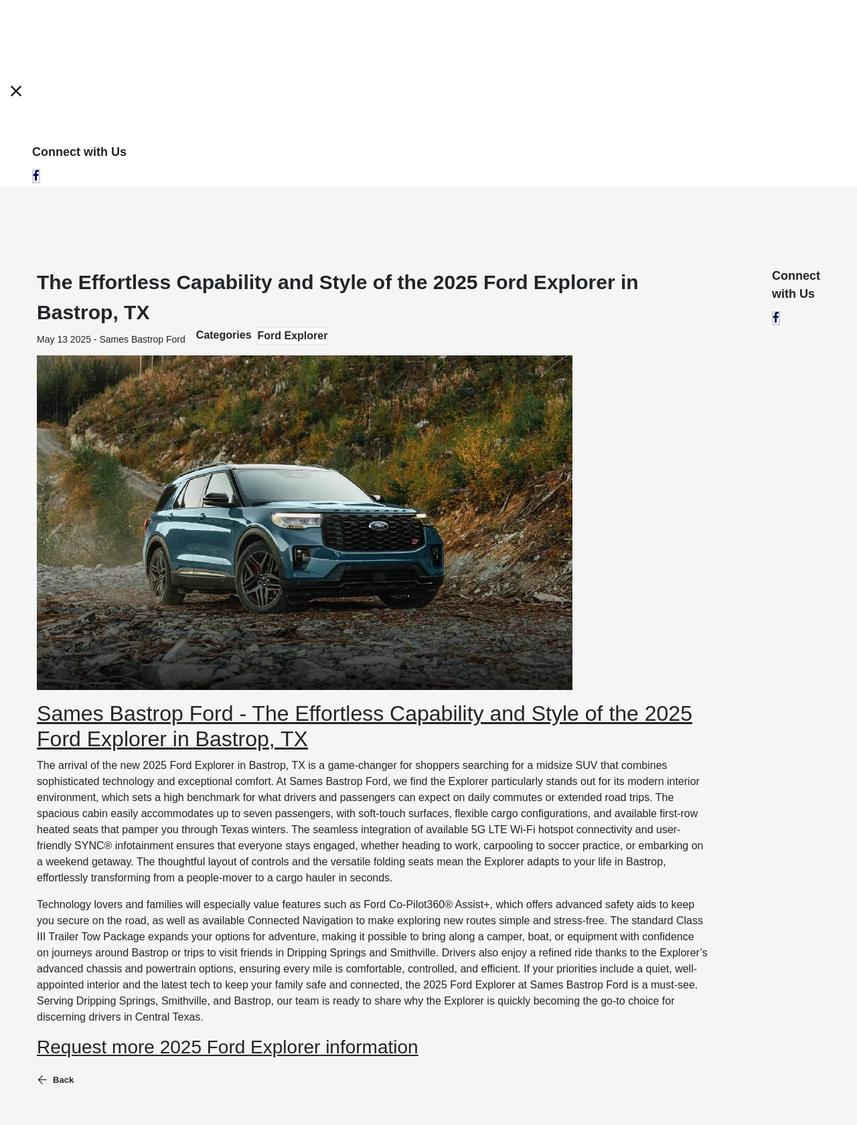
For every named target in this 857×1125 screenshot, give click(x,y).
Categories (224, 335)
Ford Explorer (293, 335)
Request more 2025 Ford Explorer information (227, 1047)
